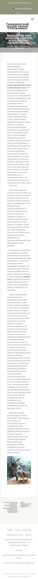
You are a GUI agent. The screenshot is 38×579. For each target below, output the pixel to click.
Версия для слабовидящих (22, 9)
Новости (28, 535)
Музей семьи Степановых (18, 46)
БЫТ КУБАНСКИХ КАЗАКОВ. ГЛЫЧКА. (26, 504)
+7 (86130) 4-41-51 (25, 3)
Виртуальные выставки (15, 535)
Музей (17, 530)
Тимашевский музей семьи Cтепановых (17, 26)
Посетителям (26, 530)
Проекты (19, 550)
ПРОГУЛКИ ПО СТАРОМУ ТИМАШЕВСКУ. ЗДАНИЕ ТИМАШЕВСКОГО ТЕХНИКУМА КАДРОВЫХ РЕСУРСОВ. (10, 507)
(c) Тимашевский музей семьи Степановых (19, 574)
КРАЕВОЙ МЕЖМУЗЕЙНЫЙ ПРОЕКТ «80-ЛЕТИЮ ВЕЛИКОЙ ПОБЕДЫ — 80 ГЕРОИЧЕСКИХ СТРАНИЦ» (19, 542)
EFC (29, 577)
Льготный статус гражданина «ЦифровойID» (19, 563)
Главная (10, 530)
